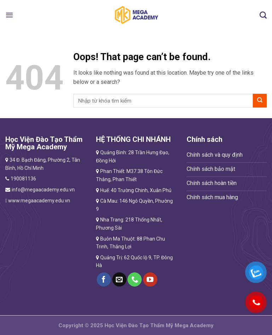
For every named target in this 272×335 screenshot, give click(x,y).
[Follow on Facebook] (104, 279)
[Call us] (135, 279)
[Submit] (260, 101)
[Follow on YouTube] (150, 279)
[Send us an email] (119, 279)
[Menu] (9, 14)
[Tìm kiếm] (263, 15)
